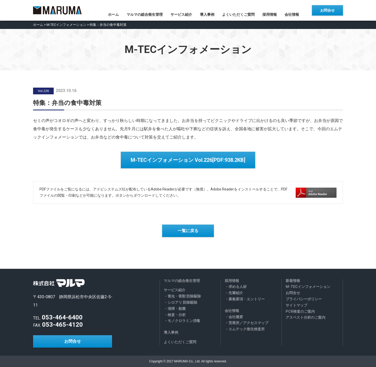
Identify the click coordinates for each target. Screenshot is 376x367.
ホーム (109, 11)
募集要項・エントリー (247, 299)
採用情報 (272, 11)
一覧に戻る (188, 230)
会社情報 (295, 11)
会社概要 (236, 317)
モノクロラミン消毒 (184, 321)
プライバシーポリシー (304, 299)
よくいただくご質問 (239, 11)
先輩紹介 (236, 293)
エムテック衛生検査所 (247, 329)
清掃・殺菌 (177, 309)
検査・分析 (177, 315)
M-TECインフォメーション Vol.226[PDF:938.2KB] (188, 160)
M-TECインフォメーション (66, 25)
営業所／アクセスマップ (248, 323)
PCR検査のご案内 (300, 311)
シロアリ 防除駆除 (182, 302)
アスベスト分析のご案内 (305, 317)
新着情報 (293, 281)
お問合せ (327, 10)
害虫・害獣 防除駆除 (184, 296)
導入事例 (207, 11)
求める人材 (238, 287)
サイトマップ (296, 305)
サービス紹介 (180, 11)
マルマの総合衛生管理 (142, 11)
